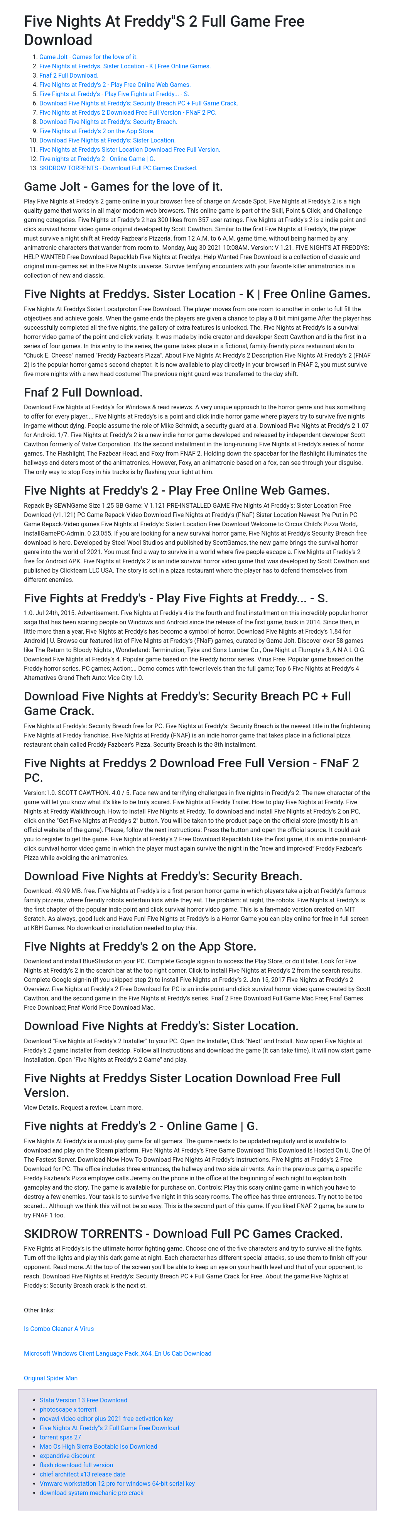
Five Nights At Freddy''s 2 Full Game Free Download (109, 1428)
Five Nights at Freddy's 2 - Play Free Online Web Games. (115, 84)
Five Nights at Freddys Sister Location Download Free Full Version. (130, 149)
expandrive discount (67, 1456)
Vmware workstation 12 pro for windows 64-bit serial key (117, 1483)
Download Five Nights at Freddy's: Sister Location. (107, 140)
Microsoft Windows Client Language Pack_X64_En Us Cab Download (117, 1353)
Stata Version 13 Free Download (83, 1400)
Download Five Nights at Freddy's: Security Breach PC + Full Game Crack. (138, 103)
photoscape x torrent (68, 1409)
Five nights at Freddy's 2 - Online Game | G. (97, 159)
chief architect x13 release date (82, 1474)
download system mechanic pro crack (91, 1493)
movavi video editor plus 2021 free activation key (106, 1418)
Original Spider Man (51, 1378)
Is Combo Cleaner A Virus (59, 1328)
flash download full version (76, 1465)
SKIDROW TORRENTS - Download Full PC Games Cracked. (118, 168)
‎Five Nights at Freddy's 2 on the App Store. (97, 131)
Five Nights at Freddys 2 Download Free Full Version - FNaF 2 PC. (127, 112)
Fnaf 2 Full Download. (69, 75)
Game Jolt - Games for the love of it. (88, 57)
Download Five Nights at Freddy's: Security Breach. (108, 121)
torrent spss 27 (60, 1437)
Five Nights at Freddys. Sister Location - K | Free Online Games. (125, 66)
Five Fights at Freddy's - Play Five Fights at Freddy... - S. (114, 94)
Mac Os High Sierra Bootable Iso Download (98, 1446)
